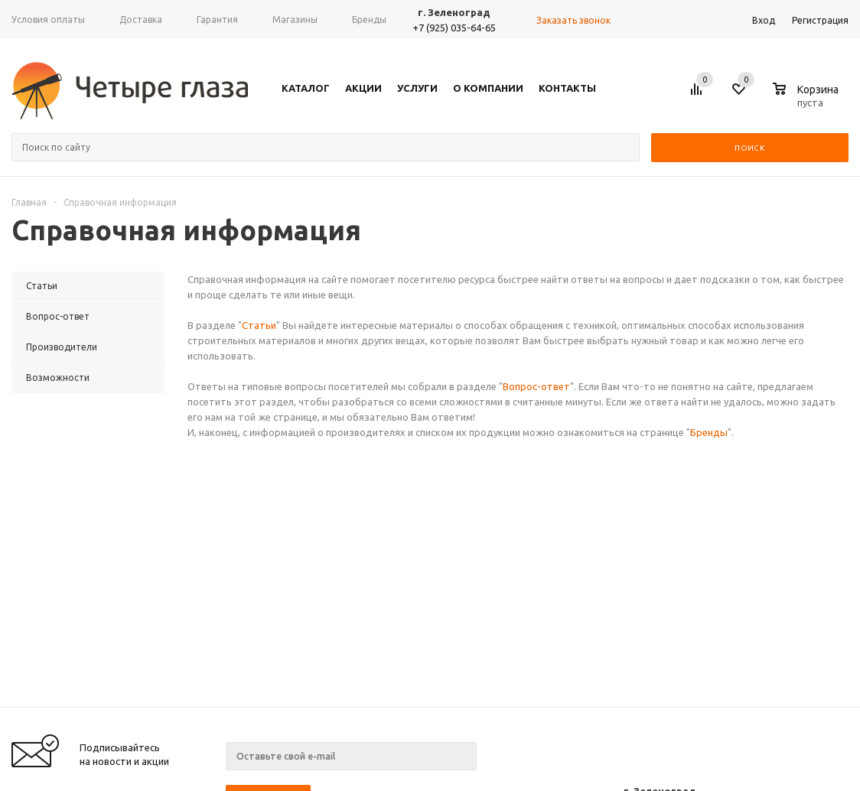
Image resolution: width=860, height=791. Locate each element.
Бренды (709, 432)
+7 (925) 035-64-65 (454, 27)
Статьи (259, 325)
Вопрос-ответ (536, 386)
